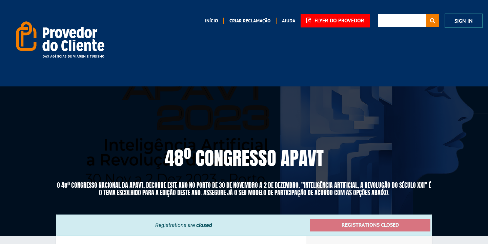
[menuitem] (211, 20)
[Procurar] (432, 20)
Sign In (463, 20)
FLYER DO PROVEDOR (335, 20)
